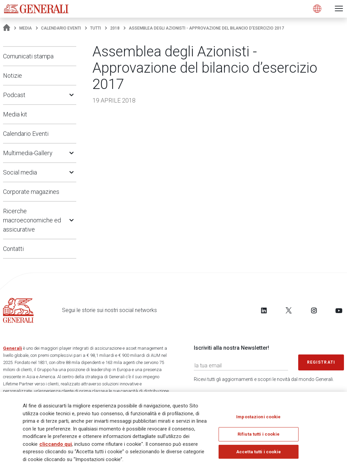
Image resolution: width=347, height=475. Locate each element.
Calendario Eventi (61, 28)
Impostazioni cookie (258, 417)
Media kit (15, 114)
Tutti (95, 28)
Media (25, 28)
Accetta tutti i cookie (258, 452)
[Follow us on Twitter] (289, 310)
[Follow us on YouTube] (339, 310)
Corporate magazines (31, 191)
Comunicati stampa (28, 56)
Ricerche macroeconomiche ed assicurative (32, 220)
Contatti (13, 248)
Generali (12, 348)
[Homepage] (6, 28)
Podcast (14, 94)
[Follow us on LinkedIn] (264, 310)
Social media (20, 172)
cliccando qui (55, 445)
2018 (115, 28)
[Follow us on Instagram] (314, 310)
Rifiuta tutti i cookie (259, 435)
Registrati (321, 362)
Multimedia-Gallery (28, 153)
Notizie (12, 75)
